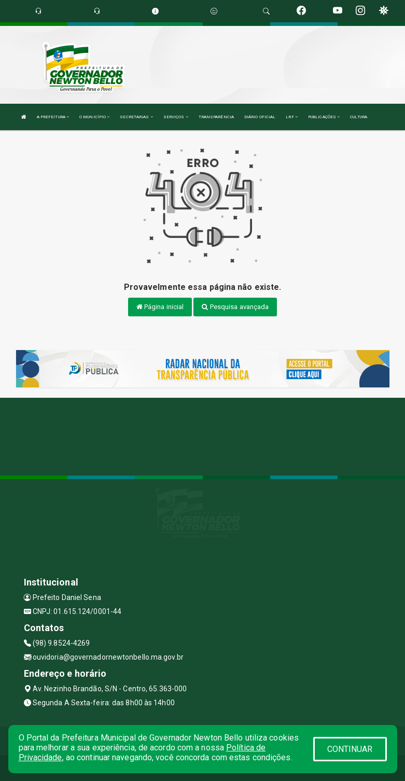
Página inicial (160, 307)
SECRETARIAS (136, 117)
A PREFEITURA (53, 117)
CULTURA (358, 117)
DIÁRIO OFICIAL (259, 117)
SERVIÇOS (175, 117)
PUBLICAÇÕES (324, 117)
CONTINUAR (350, 749)
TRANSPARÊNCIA (216, 117)
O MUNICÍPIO (94, 117)
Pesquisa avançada (235, 307)
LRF (292, 117)
